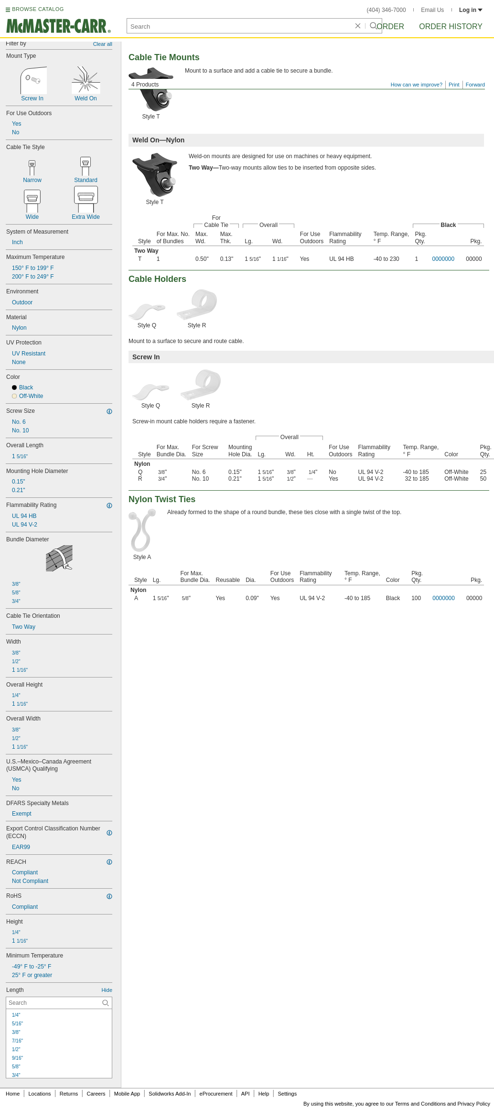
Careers (95, 1094)
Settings (287, 1094)
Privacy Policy (474, 1104)
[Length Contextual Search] (59, 1003)
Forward (475, 84)
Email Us (432, 10)
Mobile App (127, 1094)
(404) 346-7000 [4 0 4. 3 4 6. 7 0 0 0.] (386, 10)
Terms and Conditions (420, 1104)
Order (390, 26)
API (245, 1094)
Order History (451, 26)
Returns (69, 1094)
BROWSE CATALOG (38, 9)
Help (263, 1094)
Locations (40, 1094)
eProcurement (216, 1094)
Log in (471, 10)
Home (13, 1094)
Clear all (102, 44)
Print (454, 84)
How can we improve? (416, 84)
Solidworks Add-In (170, 1094)
